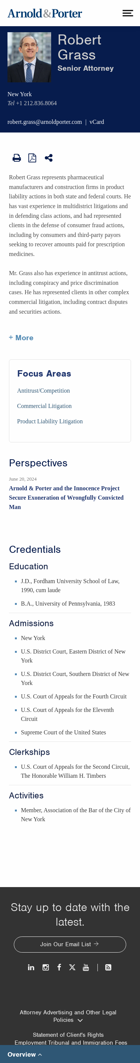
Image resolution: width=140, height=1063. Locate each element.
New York (19, 94)
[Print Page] (17, 158)
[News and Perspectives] (105, 967)
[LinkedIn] (31, 967)
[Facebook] (59, 967)
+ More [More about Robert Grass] (21, 337)
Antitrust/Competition (43, 390)
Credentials (35, 549)
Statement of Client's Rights (68, 1035)
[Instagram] (46, 967)
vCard (97, 122)
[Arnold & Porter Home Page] (44, 13)
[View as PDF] (33, 157)
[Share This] (49, 158)
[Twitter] (72, 967)
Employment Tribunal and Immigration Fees (71, 1043)
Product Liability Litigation (50, 421)
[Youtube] (86, 967)
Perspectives (38, 463)
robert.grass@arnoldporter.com (44, 122)
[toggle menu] (127, 13)
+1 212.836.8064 (36, 103)
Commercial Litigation (44, 406)
